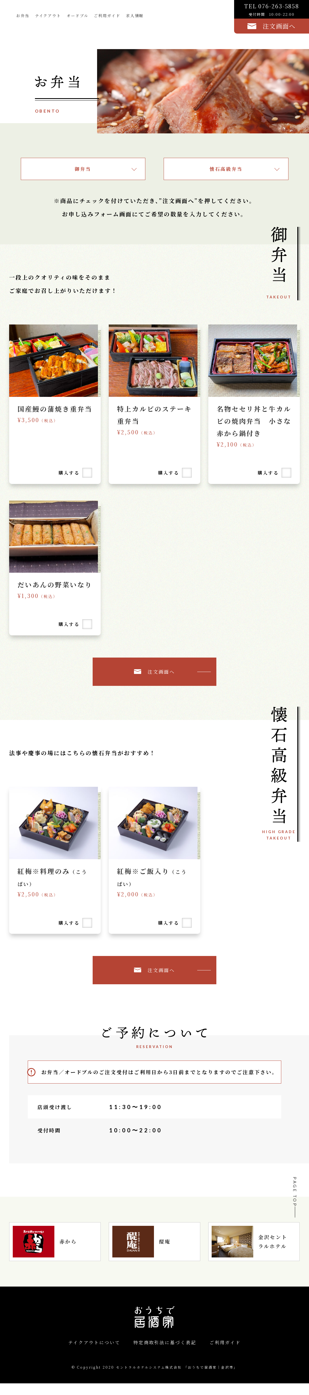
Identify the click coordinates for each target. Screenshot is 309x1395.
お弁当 (23, 16)
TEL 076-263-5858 (271, 9)
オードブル (81, 16)
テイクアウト (50, 16)
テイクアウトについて (94, 1354)
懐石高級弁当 (226, 168)
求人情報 (141, 16)
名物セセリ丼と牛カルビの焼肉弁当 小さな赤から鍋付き (250, 420)
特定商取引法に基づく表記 (165, 1354)
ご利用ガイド (112, 16)
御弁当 (83, 168)
